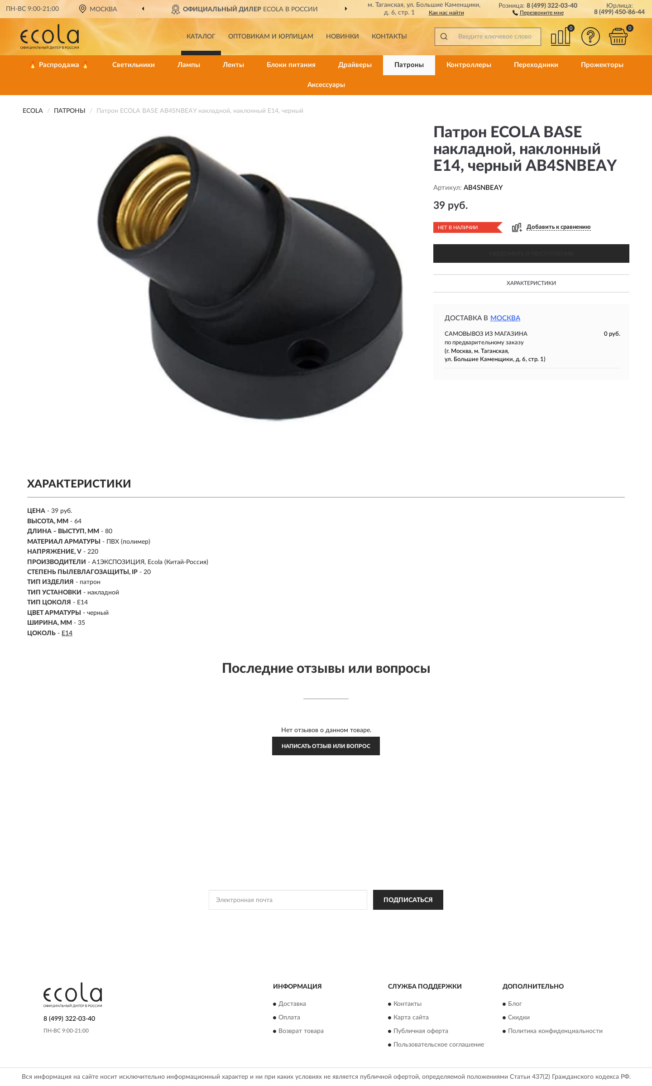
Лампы (188, 65)
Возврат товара (301, 1031)
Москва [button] (505, 318)
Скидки (519, 1017)
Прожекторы (602, 65)
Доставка (292, 1004)
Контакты (389, 37)
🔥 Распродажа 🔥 (59, 65)
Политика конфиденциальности (555, 1031)
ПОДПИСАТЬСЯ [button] (408, 900)
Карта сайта (411, 1017)
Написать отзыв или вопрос (326, 746)
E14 (67, 633)
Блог (515, 1004)
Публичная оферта (420, 1031)
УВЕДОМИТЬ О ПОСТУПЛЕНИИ (531, 253)
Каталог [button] (201, 37)
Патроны (409, 65)
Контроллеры (468, 65)
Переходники (536, 65)
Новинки (342, 37)
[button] (538, 12)
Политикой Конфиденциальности (327, 920)
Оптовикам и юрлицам (270, 37)
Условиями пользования (407, 920)
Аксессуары (326, 85)
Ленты (233, 65)
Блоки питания (291, 65)
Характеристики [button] (531, 283)
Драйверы (355, 65)
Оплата (289, 1017)
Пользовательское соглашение (438, 1045)
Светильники (133, 65)
